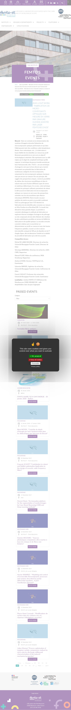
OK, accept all (35, 356)
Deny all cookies (35, 360)
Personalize (35, 363)
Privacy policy (35, 366)
